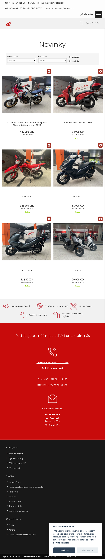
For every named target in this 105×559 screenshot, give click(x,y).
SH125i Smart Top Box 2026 (78, 122)
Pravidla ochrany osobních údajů (22, 534)
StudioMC (14, 556)
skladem (76, 57)
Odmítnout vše (87, 550)
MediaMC (50, 556)
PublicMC (32, 556)
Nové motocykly (16, 453)
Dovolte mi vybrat (61, 543)
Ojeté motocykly (16, 458)
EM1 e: (78, 270)
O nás (11, 525)
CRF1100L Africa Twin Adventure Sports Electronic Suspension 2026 (27, 123)
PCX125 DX (78, 196)
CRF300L (26, 196)
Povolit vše (64, 550)
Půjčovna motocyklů (17, 463)
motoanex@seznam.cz (63, 8)
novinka (75, 61)
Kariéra (12, 530)
